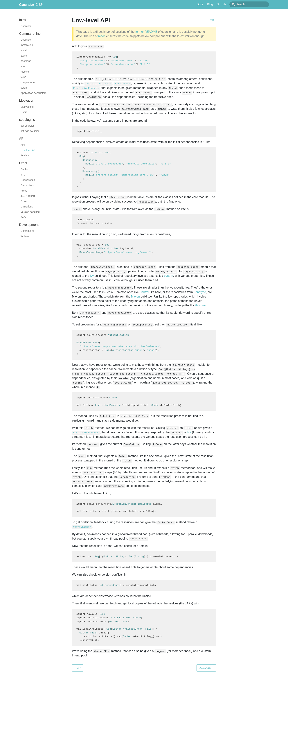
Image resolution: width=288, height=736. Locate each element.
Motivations (27, 106)
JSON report (28, 195)
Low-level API (28, 150)
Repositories (28, 179)
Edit (212, 20)
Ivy (92, 275)
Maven (135, 296)
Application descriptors (33, 93)
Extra (24, 201)
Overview (26, 26)
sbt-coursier (27, 125)
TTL (23, 174)
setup (24, 87)
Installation (27, 45)
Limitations (27, 206)
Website (25, 236)
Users (24, 112)
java (23, 66)
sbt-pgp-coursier (30, 131)
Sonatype (200, 292)
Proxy (24, 190)
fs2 (189, 432)
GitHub (229, 4)
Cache (24, 169)
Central (144, 292)
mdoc (101, 36)
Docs (208, 4)
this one (200, 305)
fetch (23, 77)
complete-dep (28, 82)
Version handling (30, 211)
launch (24, 55)
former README (146, 31)
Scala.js (25, 155)
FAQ (23, 217)
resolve (25, 71)
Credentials (27, 185)
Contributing (28, 230)
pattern (168, 275)
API (23, 144)
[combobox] (253, 4)
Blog (218, 4)
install (24, 50)
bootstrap (26, 61)
